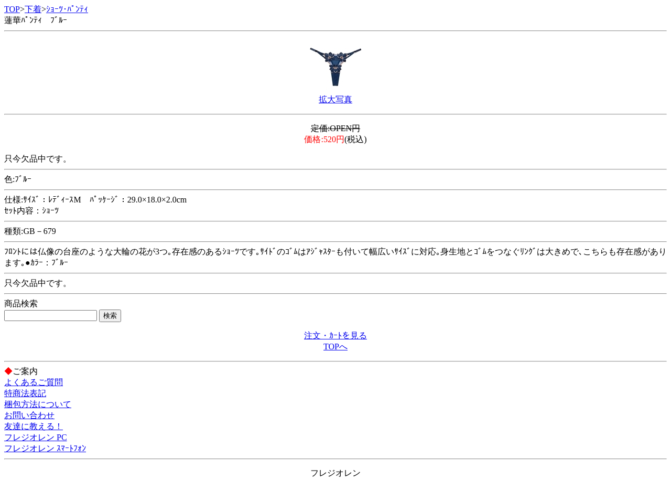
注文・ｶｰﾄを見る (335, 335)
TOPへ (335, 346)
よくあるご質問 (33, 382)
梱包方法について (37, 404)
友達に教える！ (33, 426)
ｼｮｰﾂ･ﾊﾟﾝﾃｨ (67, 9)
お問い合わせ (29, 415)
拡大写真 (335, 99)
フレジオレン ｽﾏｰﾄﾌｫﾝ (45, 448)
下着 (33, 9)
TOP (12, 9)
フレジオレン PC (35, 437)
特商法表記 (25, 393)
